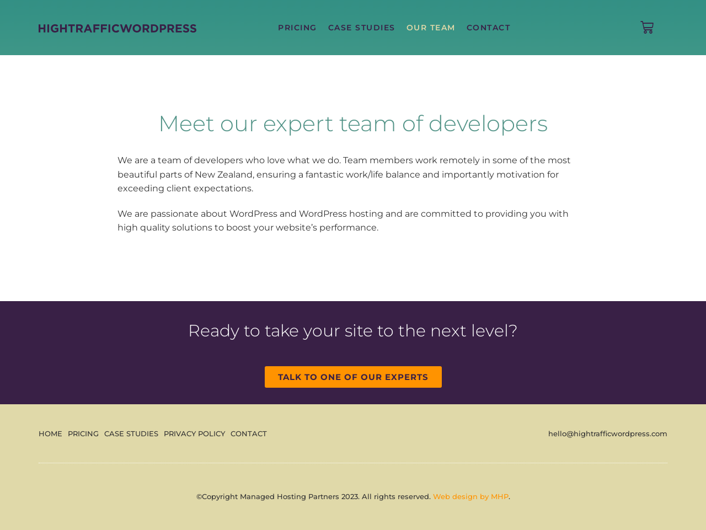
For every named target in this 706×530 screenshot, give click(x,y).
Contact (489, 28)
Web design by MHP (471, 496)
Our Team (431, 28)
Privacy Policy (194, 433)
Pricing (297, 28)
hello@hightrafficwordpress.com (607, 433)
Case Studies (361, 28)
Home (50, 433)
